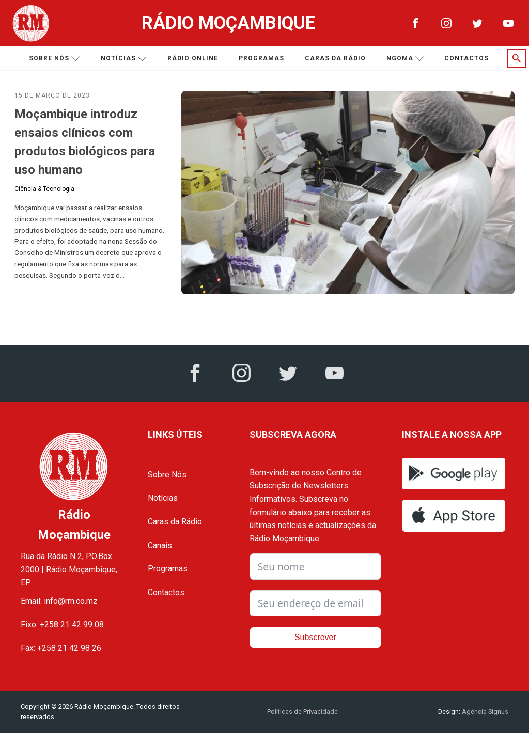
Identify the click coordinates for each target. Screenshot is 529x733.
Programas (261, 58)
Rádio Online (192, 58)
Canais (160, 545)
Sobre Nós (167, 475)
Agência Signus (484, 711)
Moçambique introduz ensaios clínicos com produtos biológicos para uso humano (84, 142)
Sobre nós (54, 58)
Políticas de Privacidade (302, 711)
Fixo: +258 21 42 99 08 (62, 624)
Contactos (466, 58)
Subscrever (315, 637)
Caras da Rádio (335, 58)
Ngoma (405, 58)
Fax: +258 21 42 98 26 (61, 648)
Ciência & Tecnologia (44, 189)
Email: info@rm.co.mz (59, 601)
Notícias (124, 58)
